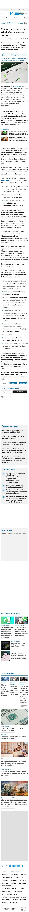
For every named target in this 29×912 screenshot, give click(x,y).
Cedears (25, 533)
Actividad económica (21, 9)
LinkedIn (14, 866)
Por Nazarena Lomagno (23, 706)
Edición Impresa (7, 886)
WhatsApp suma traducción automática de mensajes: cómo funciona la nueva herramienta (18, 138)
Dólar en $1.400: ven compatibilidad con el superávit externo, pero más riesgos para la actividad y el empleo (14, 802)
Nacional (5, 883)
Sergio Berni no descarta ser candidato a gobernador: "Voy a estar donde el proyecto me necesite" (13, 459)
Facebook (6, 866)
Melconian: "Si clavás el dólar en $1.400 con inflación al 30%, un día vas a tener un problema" (24, 694)
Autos (22, 889)
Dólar (12, 9)
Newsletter (24, 866)
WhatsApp (20, 23)
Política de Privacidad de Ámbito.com (14, 897)
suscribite (21, 13)
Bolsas (10, 533)
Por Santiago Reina (5, 807)
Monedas (4, 533)
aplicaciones (5, 180)
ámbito (3, 23)
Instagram (10, 866)
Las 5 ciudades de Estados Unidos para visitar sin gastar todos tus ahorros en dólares (13, 763)
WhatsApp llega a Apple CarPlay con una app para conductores (18, 644)
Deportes (22, 883)
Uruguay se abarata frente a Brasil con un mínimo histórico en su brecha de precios (14, 773)
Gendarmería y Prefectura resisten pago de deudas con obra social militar (16, 492)
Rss (3, 894)
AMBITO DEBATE (23, 909)
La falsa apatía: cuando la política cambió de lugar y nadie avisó (14, 443)
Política (24, 875)
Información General (10, 23)
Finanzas (14, 875)
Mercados (19, 877)
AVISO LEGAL (6, 900)
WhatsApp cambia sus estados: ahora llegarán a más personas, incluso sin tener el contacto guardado (19, 656)
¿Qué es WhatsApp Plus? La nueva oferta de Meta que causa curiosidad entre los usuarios (14, 55)
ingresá (26, 13)
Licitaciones (14, 902)
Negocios (5, 880)
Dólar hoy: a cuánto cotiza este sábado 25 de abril (15, 486)
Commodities (17, 533)
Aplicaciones (23, 383)
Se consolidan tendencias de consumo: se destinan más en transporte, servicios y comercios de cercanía (16, 499)
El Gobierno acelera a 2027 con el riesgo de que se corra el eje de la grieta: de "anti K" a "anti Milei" (14, 451)
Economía (17, 18)
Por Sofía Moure (5, 778)
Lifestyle (23, 880)
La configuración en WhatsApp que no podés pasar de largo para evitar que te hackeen (7, 633)
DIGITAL (6, 909)
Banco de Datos (7, 877)
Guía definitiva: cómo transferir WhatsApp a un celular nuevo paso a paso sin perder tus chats (18, 133)
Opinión (14, 880)
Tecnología (18, 891)
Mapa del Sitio (12, 894)
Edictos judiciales (19, 900)
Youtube (18, 866)
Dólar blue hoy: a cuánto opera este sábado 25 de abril (14, 738)
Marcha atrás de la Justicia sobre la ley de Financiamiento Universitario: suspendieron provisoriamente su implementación (16, 477)
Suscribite (20, 391)
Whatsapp (22, 866)
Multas (4, 902)
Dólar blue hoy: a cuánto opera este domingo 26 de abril (13, 431)
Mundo (13, 883)
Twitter (2, 866)
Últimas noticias (16, 872)
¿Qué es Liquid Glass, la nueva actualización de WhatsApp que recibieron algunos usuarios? (15, 59)
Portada (5, 872)
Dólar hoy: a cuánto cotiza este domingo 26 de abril (13, 437)
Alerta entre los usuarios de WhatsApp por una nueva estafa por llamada (21, 632)
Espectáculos (6, 891)
